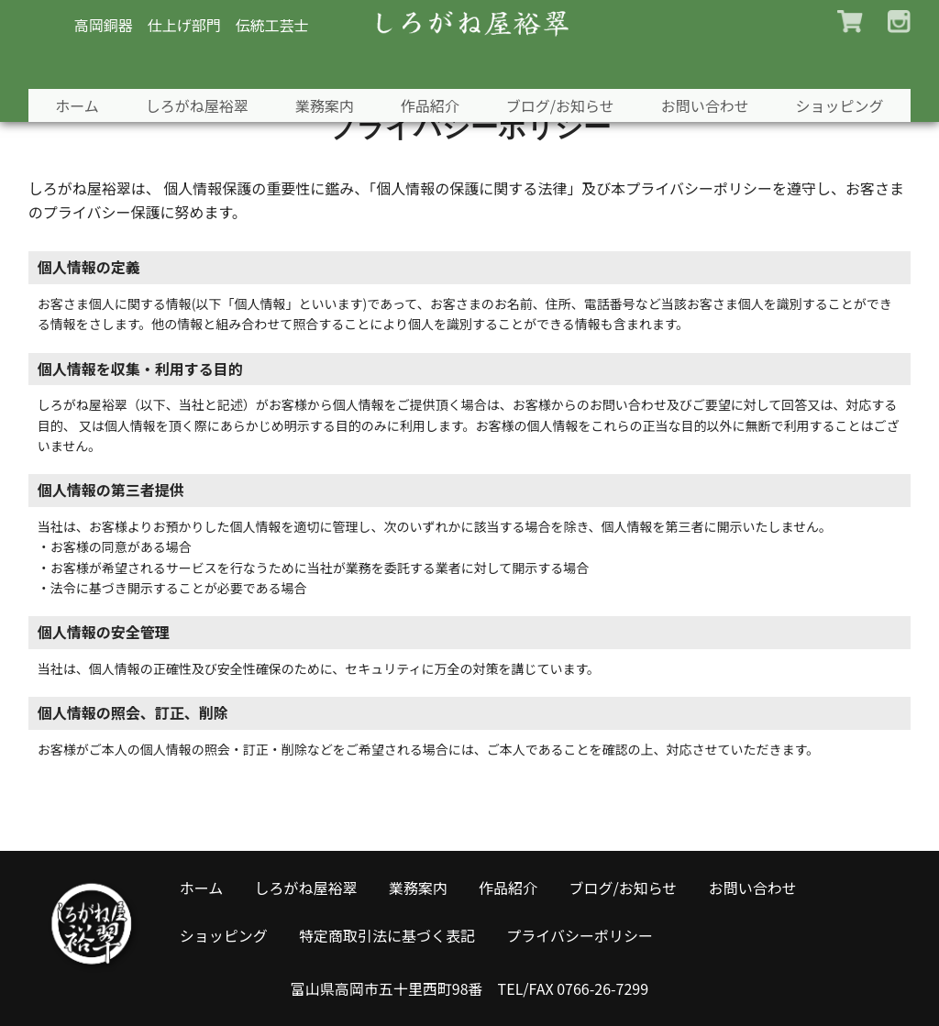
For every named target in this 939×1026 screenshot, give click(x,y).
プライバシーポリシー (579, 935)
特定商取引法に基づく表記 (387, 935)
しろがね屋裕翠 (190, 61)
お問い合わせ (711, 61)
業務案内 (322, 61)
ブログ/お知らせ (563, 61)
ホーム (69, 61)
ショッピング (848, 61)
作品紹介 (430, 61)
